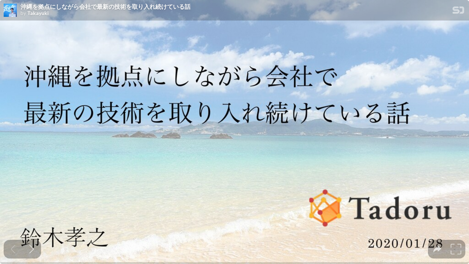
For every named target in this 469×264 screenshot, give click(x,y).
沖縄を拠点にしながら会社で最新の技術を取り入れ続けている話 (106, 7)
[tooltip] (437, 249)
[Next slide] (31, 249)
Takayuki (38, 13)
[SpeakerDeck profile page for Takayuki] (10, 11)
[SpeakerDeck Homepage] (458, 11)
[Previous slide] (13, 249)
